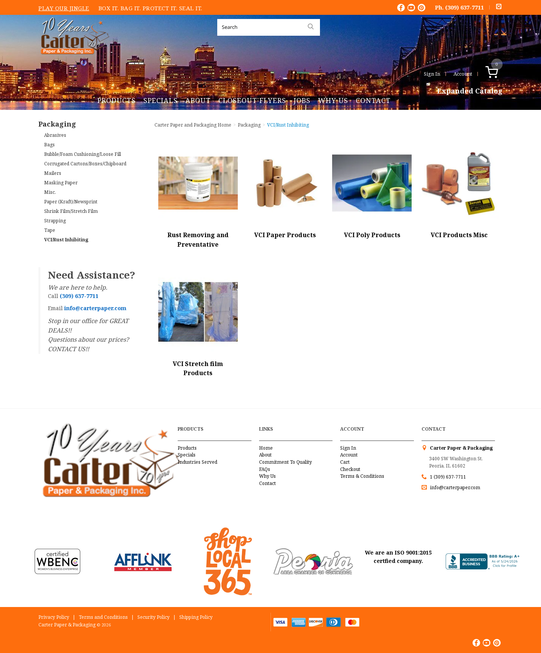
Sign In (432, 73)
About (198, 100)
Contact (373, 100)
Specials (160, 100)
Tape (49, 230)
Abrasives (55, 135)
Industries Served (197, 462)
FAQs (264, 469)
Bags (49, 144)
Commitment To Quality (285, 462)
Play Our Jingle (63, 8)
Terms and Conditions (103, 617)
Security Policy (153, 617)
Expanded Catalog (470, 91)
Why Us (333, 100)
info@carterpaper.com (454, 487)
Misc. (50, 192)
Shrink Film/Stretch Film (71, 211)
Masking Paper (61, 182)
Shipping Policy (196, 617)
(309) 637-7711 (464, 7)
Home (266, 448)
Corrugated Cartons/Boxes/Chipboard (85, 163)
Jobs (302, 100)
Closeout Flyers (252, 100)
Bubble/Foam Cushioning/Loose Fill (82, 154)
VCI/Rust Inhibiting (66, 239)
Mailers (52, 173)
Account (462, 73)
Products (116, 100)
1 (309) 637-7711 (448, 477)
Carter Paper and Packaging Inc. (73, 60)
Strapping (55, 220)
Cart (345, 462)
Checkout (350, 469)
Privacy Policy (53, 617)
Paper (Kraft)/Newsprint (70, 201)
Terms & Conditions (362, 476)
